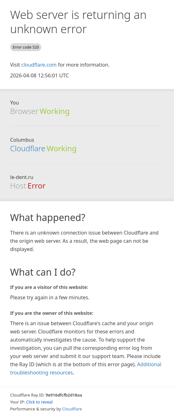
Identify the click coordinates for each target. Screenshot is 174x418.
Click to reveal (39, 402)
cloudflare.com (39, 64)
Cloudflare (27, 148)
